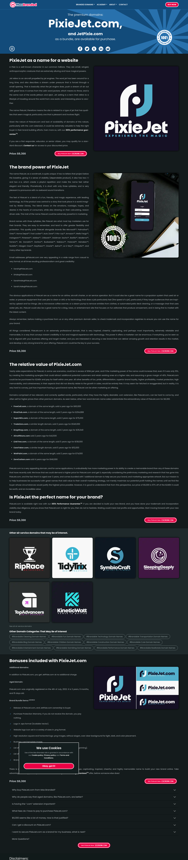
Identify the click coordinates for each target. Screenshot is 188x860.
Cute (11, 855)
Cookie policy (37, 755)
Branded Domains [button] (84, 4)
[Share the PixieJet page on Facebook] (79, 49)
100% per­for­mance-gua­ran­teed (72, 720)
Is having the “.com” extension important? (33, 751)
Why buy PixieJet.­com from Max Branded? (33, 737)
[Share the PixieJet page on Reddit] (108, 49)
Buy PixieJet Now (64, 154)
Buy (172, 4)
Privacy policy (50, 755)
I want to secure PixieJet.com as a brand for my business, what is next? (48, 779)
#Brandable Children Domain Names (120, 583)
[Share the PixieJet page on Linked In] (101, 49)
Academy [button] (101, 4)
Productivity (15, 851)
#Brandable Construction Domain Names (33, 589)
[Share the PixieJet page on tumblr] (94, 49)
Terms (55, 851)
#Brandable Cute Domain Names (76, 589)
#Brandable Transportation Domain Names (34, 583)
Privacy (56, 855)
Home (55, 837)
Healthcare (15, 841)
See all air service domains (20, 567)
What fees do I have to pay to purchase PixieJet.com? (39, 758)
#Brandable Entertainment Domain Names (121, 589)
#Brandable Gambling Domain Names (31, 595)
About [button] (112, 4)
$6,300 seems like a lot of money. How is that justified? (40, 765)
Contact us (29, 145)
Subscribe (171, 844)
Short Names (16, 837)
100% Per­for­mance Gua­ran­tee (67, 504)
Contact (123, 4)
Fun (11, 846)
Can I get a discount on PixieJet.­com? (31, 772)
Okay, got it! (48, 766)
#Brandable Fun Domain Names (72, 577)
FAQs (55, 846)
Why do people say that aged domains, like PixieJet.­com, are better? (47, 744)
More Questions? (20, 786)
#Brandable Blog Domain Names (78, 583)
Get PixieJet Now (154, 729)
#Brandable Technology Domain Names (115, 577)
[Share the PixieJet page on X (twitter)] (86, 49)
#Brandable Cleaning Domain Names (31, 577)
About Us (57, 841)
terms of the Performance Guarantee (42, 818)
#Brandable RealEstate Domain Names (124, 595)
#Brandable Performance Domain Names (78, 595)
